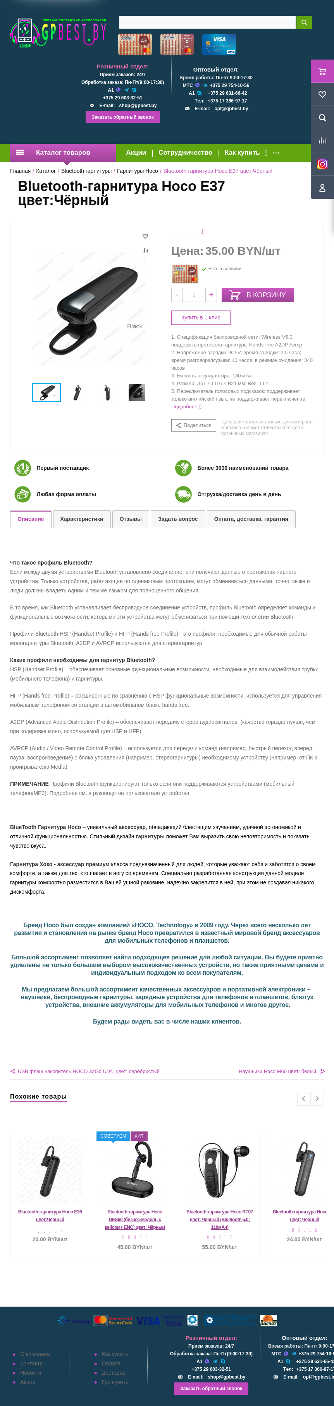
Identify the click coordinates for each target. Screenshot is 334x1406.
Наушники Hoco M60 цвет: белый (277, 1071)
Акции (136, 152)
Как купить (242, 152)
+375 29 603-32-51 (123, 98)
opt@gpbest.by (231, 108)
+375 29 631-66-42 (227, 93)
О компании (35, 1354)
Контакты (31, 1363)
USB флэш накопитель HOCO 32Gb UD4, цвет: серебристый (89, 1071)
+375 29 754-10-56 (230, 85)
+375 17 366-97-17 (227, 101)
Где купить (115, 1382)
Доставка (113, 1373)
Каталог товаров (53, 152)
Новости (30, 1373)
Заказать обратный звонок (123, 117)
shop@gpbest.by (138, 105)
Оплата (111, 1363)
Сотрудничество (185, 152)
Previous (304, 1098)
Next (317, 1098)
